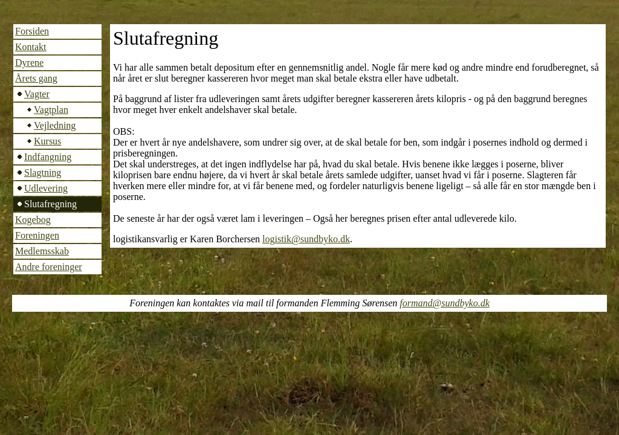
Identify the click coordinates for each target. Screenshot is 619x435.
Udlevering (46, 188)
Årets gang (36, 78)
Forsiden (32, 31)
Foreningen (37, 235)
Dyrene (29, 62)
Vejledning (55, 125)
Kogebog (33, 219)
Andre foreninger (48, 267)
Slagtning (42, 172)
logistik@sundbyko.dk (306, 239)
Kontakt (31, 47)
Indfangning (47, 157)
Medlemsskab (42, 251)
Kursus (47, 141)
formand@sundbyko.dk (444, 303)
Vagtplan (51, 110)
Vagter (37, 94)
